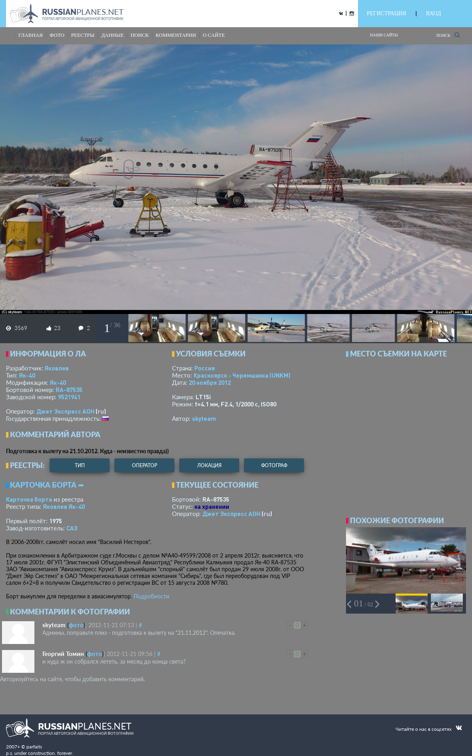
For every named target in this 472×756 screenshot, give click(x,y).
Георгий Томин (63, 653)
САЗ (72, 528)
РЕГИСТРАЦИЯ (386, 13)
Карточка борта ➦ (47, 484)
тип (80, 465)
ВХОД (433, 13)
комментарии (176, 35)
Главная (30, 35)
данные (112, 35)
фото (57, 35)
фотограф (274, 465)
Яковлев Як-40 (64, 506)
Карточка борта (29, 499)
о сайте (214, 35)
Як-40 (27, 375)
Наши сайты (384, 35)
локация (209, 465)
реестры (82, 35)
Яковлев (56, 368)
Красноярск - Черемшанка (242, 375)
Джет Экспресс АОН (65, 411)
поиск (139, 35)
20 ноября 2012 (210, 382)
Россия (204, 368)
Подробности (151, 596)
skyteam (204, 418)
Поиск (448, 35)
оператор (144, 465)
